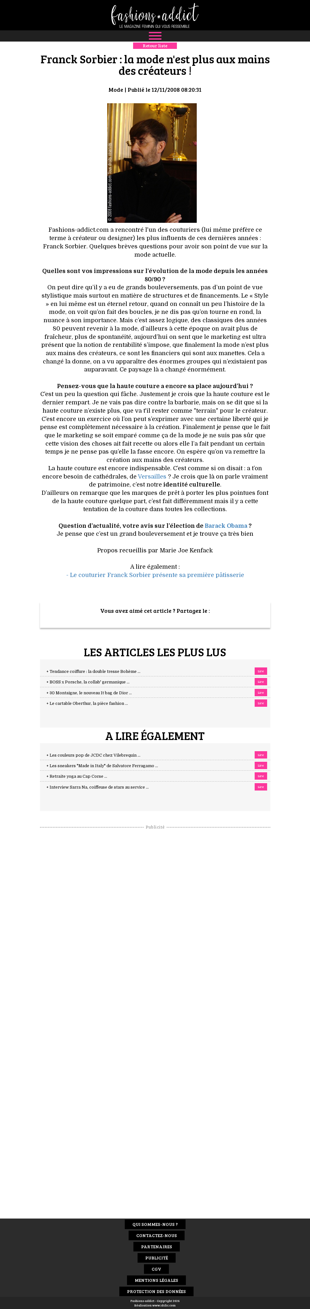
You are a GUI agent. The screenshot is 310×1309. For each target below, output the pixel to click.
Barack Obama (226, 526)
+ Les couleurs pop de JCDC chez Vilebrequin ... (93, 755)
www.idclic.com (164, 1305)
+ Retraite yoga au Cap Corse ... (76, 776)
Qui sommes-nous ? (155, 1224)
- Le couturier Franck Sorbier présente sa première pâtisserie (155, 575)
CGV (156, 1269)
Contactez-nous (156, 1235)
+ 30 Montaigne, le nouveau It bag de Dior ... (89, 693)
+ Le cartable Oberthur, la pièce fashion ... (87, 703)
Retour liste (155, 46)
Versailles (152, 476)
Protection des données (156, 1291)
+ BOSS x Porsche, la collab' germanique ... (88, 682)
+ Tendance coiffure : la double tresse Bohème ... (93, 671)
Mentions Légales (156, 1280)
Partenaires (156, 1246)
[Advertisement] (155, 926)
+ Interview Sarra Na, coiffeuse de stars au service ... (97, 787)
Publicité (156, 1258)
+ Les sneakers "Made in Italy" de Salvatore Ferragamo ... (102, 766)
